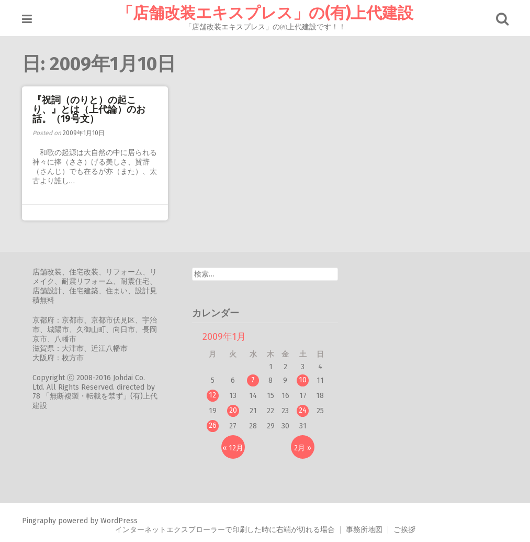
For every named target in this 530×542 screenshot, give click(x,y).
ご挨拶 (404, 529)
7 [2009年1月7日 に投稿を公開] (253, 379)
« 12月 (232, 448)
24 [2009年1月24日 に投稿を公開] (303, 410)
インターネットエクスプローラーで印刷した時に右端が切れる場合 (225, 529)
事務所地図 (364, 529)
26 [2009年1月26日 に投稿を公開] (213, 425)
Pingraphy (39, 520)
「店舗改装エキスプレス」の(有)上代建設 (265, 13)
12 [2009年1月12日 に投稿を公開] (212, 395)
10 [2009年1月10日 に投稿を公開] (303, 379)
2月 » (302, 448)
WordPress (119, 520)
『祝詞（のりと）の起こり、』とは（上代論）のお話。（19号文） (88, 109)
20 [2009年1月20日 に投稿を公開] (233, 410)
